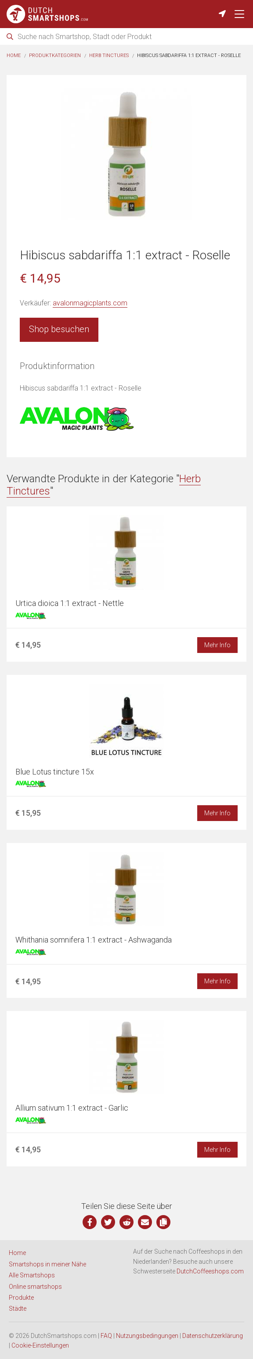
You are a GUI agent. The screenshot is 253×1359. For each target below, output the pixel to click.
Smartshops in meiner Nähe (47, 1264)
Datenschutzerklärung (212, 1335)
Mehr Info (217, 645)
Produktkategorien (55, 55)
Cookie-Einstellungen (40, 1345)
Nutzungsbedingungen (147, 1335)
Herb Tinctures (109, 55)
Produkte (21, 1297)
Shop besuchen (59, 329)
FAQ (106, 1335)
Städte (17, 1308)
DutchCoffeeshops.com (210, 1271)
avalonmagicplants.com (90, 303)
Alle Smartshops (32, 1275)
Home (14, 55)
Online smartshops (35, 1286)
